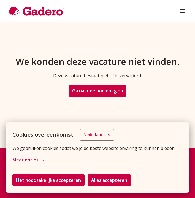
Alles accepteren (109, 180)
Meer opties (28, 159)
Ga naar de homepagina (97, 91)
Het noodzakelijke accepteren (48, 180)
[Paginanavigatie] (182, 11)
